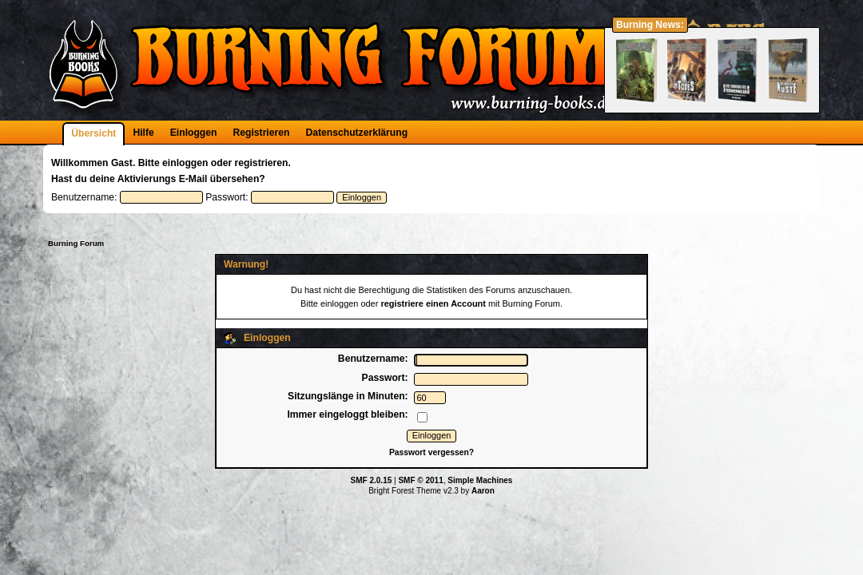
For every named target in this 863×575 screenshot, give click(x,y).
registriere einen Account (433, 303)
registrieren (261, 163)
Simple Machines (479, 480)
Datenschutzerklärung (356, 132)
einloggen (185, 163)
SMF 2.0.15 (371, 480)
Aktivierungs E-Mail (162, 178)
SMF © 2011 (420, 480)
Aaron (483, 490)
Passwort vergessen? (431, 452)
